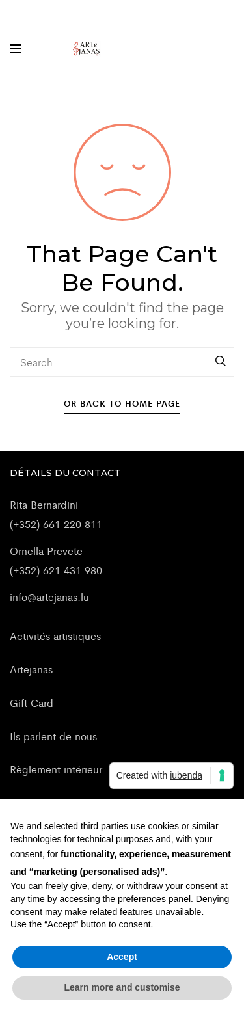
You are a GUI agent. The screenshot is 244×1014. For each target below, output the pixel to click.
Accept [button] (122, 957)
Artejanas (31, 668)
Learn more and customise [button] (122, 987)
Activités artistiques (55, 635)
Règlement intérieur (56, 769)
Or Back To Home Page (122, 403)
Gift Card (31, 702)
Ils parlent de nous (53, 735)
